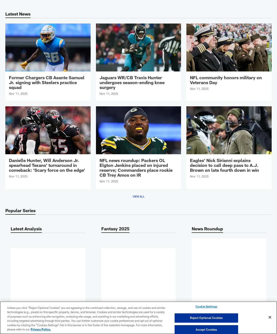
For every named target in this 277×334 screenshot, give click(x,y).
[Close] (270, 317)
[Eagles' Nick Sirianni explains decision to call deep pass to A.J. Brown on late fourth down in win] (229, 145)
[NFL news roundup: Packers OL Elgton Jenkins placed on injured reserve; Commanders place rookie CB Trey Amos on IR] (138, 147)
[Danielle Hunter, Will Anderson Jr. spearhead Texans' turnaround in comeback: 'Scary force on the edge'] (48, 145)
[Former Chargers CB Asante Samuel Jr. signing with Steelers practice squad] (48, 62)
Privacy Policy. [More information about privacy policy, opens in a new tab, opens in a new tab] (41, 329)
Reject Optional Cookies (206, 318)
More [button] (48, 279)
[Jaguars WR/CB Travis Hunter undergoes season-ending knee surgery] (138, 62)
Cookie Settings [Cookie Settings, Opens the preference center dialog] (206, 306)
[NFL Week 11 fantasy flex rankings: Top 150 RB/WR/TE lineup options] (48, 260)
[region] (138, 317)
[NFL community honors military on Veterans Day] (229, 60)
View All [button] (139, 196)
